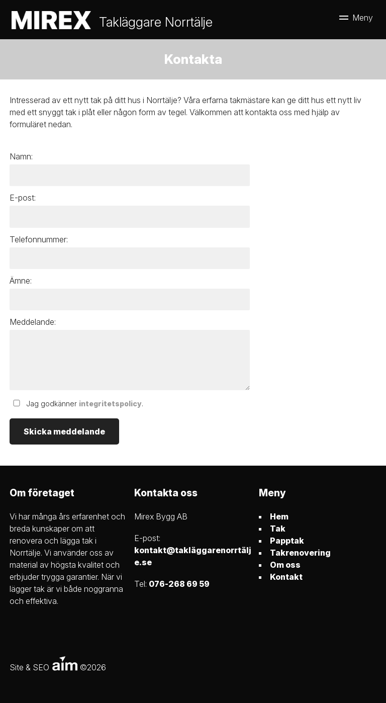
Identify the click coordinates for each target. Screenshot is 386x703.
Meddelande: (33, 322)
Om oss (285, 565)
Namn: (21, 156)
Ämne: (21, 281)
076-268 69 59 (179, 584)
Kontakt (286, 577)
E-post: (23, 198)
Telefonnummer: (39, 239)
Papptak (287, 541)
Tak (277, 528)
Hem (279, 516)
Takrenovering (300, 553)
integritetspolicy (110, 403)
